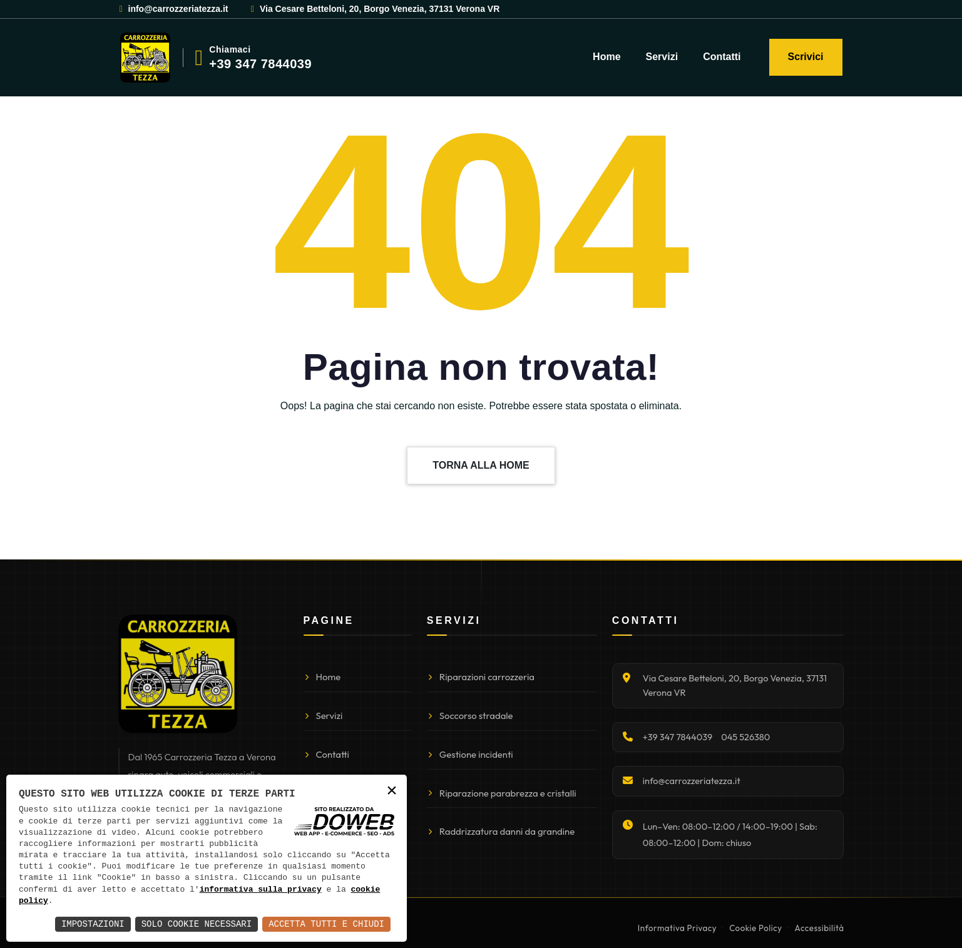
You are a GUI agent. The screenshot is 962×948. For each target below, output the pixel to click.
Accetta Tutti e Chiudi (326, 924)
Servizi (662, 56)
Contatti (721, 56)
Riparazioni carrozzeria (481, 677)
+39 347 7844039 (260, 64)
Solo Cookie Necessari (196, 924)
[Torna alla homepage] (177, 673)
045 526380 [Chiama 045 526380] (745, 737)
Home (606, 56)
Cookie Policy (755, 928)
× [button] (391, 791)
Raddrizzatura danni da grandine (501, 831)
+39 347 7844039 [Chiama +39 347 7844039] (677, 737)
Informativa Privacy (677, 928)
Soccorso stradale (470, 715)
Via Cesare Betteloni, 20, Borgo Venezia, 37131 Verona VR (374, 9)
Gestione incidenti (470, 754)
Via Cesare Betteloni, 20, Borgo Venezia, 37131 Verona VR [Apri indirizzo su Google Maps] (735, 685)
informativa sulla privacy (261, 889)
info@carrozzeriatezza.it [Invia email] (691, 781)
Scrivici (806, 56)
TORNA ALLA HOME (480, 465)
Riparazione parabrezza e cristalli (501, 793)
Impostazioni (93, 924)
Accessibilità (819, 928)
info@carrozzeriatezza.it (173, 9)
